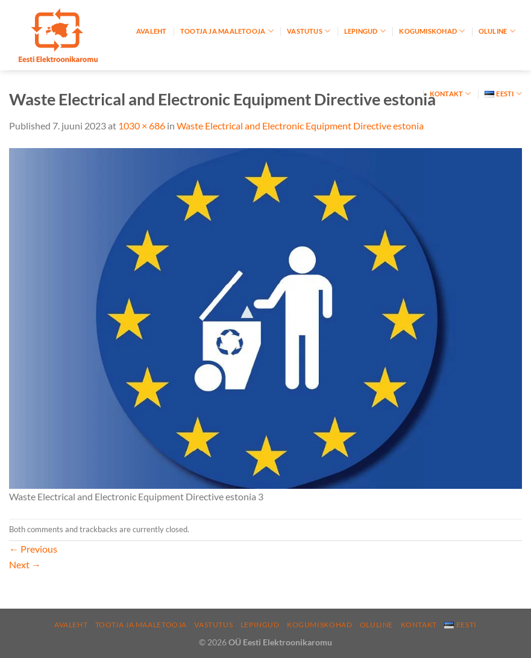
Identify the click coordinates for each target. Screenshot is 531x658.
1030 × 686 (141, 125)
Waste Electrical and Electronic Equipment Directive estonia (300, 125)
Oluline (497, 31)
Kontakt (450, 93)
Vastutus (308, 31)
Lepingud (365, 31)
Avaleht (151, 31)
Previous (33, 548)
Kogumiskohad (432, 31)
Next (25, 564)
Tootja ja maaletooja (227, 31)
